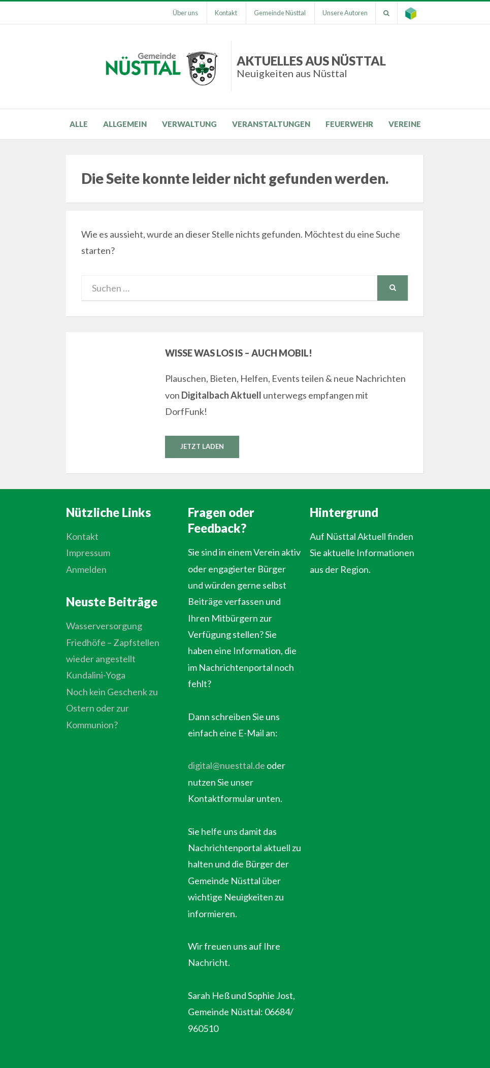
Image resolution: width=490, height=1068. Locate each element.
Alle (79, 123)
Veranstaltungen (271, 123)
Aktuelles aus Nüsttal (311, 66)
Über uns (185, 13)
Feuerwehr (349, 123)
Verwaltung (189, 123)
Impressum (88, 552)
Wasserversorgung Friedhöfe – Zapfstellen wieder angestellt (112, 642)
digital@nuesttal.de (226, 765)
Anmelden (86, 569)
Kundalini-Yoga (95, 675)
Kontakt (226, 13)
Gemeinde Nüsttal (280, 13)
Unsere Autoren (345, 13)
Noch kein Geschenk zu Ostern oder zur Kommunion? (112, 708)
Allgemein (125, 123)
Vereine (404, 123)
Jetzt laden (202, 446)
